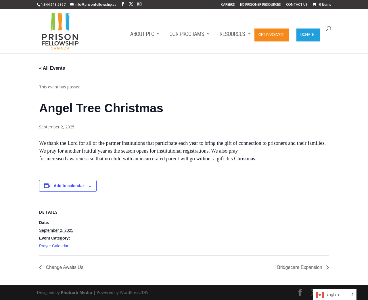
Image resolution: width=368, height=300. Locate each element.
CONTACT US (297, 5)
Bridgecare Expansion (300, 267)
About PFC (142, 34)
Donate (307, 34)
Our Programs (186, 34)
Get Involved (270, 34)
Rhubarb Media (76, 292)
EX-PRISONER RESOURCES (260, 5)
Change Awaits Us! (65, 267)
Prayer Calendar (53, 246)
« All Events (52, 68)
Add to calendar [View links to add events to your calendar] (69, 185)
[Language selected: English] (334, 294)
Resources (232, 34)
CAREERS (228, 5)
